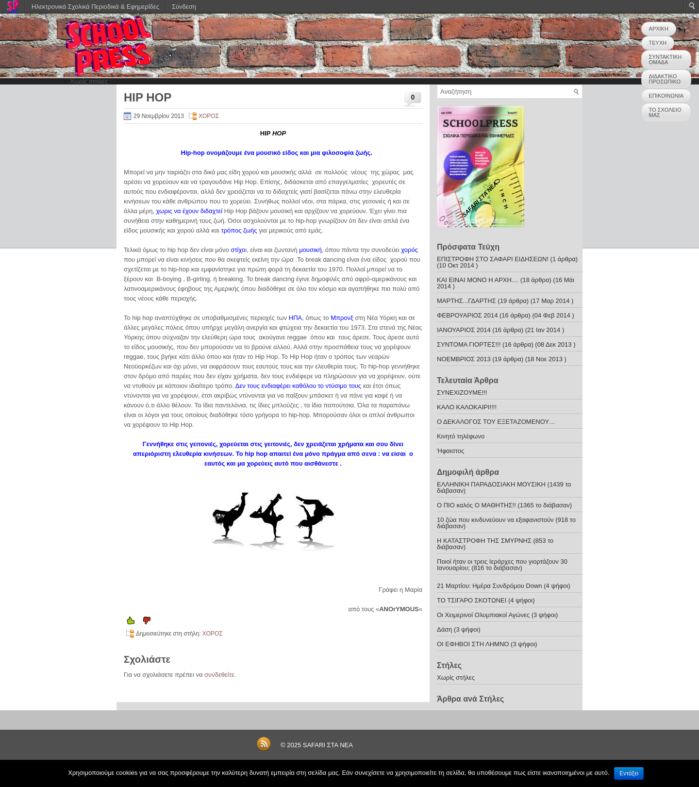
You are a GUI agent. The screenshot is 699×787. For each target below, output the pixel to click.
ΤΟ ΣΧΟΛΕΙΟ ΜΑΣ (665, 112)
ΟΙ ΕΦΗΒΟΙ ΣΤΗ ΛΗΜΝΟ (474, 644)
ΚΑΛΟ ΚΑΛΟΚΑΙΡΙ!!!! (467, 407)
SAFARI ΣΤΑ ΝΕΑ (328, 745)
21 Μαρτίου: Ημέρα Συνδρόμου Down (489, 585)
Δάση (444, 629)
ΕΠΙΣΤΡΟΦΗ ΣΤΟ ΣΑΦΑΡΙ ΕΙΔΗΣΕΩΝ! (493, 259)
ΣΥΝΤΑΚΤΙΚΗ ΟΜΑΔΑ (665, 59)
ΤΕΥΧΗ (658, 43)
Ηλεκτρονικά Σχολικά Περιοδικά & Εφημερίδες (95, 6)
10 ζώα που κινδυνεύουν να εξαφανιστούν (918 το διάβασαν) (506, 523)
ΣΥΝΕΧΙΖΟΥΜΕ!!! (462, 392)
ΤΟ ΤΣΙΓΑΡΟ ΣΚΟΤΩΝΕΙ (471, 600)
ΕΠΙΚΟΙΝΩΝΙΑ (666, 96)
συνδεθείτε (219, 674)
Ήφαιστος (450, 450)
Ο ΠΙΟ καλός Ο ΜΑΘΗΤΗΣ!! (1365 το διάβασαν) (504, 505)
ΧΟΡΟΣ (209, 116)
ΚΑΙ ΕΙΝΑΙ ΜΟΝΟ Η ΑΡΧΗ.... (477, 280)
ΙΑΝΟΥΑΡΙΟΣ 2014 (464, 330)
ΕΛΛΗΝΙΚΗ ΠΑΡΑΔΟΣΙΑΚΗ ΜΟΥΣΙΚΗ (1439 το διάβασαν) (504, 487)
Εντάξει (628, 773)
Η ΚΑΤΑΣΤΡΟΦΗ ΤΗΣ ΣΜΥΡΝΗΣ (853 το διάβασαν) (495, 544)
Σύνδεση (184, 6)
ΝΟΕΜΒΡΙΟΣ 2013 (464, 359)
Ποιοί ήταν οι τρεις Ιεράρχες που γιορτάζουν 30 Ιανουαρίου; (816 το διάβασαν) (502, 564)
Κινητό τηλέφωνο (460, 436)
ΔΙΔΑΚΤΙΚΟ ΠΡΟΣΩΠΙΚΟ (665, 78)
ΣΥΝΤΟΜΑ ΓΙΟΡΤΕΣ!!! (468, 344)
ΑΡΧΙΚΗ (658, 29)
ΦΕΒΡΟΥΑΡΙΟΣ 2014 (467, 315)
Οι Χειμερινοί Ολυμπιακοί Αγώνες (483, 615)
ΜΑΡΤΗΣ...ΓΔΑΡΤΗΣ (466, 300)
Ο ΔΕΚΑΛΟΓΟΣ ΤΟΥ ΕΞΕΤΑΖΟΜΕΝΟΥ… (496, 421)
